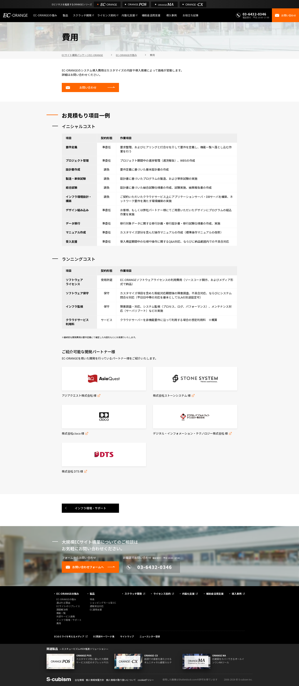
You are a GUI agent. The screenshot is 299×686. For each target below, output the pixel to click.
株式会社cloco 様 (73, 433)
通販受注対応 (97, 606)
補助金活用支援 (151, 15)
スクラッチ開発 (82, 15)
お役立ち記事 (190, 15)
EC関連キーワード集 (103, 636)
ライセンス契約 (106, 15)
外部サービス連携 (65, 616)
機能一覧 (61, 613)
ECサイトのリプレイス (68, 606)
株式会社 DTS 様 (72, 471)
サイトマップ (127, 636)
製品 (65, 15)
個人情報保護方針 (95, 679)
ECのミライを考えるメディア (69, 636)
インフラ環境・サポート (90, 508)
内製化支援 (128, 15)
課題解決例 (62, 609)
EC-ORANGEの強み (45, 15)
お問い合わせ (81, 87)
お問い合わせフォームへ (85, 567)
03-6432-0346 (254, 13)
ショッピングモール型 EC (103, 602)
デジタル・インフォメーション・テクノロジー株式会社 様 (190, 433)
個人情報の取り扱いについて (121, 679)
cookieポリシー (146, 679)
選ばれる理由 (63, 602)
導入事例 (171, 15)
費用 (58, 623)
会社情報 (79, 679)
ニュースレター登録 (150, 636)
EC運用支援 (96, 609)
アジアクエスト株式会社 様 (79, 395)
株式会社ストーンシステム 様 (171, 395)
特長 (92, 599)
